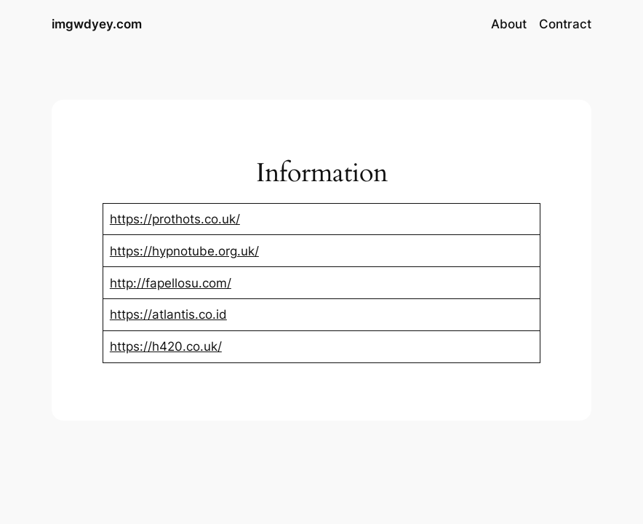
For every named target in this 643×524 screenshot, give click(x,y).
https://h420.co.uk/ (166, 346)
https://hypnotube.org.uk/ (184, 251)
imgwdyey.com (97, 23)
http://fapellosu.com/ (170, 283)
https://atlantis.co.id (168, 314)
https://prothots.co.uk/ (175, 219)
